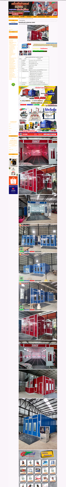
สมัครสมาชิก (10, 34)
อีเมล (9, 25)
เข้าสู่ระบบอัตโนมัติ (11, 29)
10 (37, 41)
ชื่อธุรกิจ (10, 126)
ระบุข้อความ (10, 133)
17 (44, 41)
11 (38, 41)
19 (46, 41)
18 (45, 41)
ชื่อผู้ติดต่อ (10, 123)
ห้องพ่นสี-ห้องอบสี (23, 18)
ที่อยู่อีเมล (10, 130)
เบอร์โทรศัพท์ (10, 128)
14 (41, 41)
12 (39, 41)
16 (43, 41)
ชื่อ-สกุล (10, 147)
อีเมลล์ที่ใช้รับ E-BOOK (11, 149)
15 (42, 41)
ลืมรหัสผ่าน (10, 33)
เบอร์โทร (10, 151)
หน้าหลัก (19, 18)
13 (40, 41)
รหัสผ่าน (10, 27)
